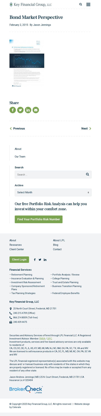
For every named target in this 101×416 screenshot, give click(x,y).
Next (84, 128)
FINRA (42, 338)
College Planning (60, 278)
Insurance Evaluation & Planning (27, 278)
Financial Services (20, 269)
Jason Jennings (42, 24)
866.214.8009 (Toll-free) (25, 317)
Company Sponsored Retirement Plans (28, 288)
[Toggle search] (80, 4)
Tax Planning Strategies (23, 293)
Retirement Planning (21, 274)
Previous (19, 128)
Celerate (16, 407)
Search (19, 167)
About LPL (59, 240)
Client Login (19, 259)
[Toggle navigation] (88, 4)
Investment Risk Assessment (26, 282)
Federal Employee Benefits (66, 293)
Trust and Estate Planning (65, 282)
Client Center (16, 249)
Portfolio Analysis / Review (66, 274)
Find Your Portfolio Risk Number (38, 219)
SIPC (49, 338)
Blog (55, 244)
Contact (57, 249)
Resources (15, 244)
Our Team (20, 156)
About (18, 148)
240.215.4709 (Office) (24, 313)
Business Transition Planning (66, 286)
